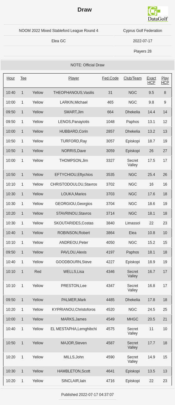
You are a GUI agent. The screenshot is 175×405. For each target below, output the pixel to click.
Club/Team (132, 78)
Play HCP (165, 80)
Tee (23, 78)
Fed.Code (110, 78)
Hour (11, 78)
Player (73, 78)
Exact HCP (151, 80)
